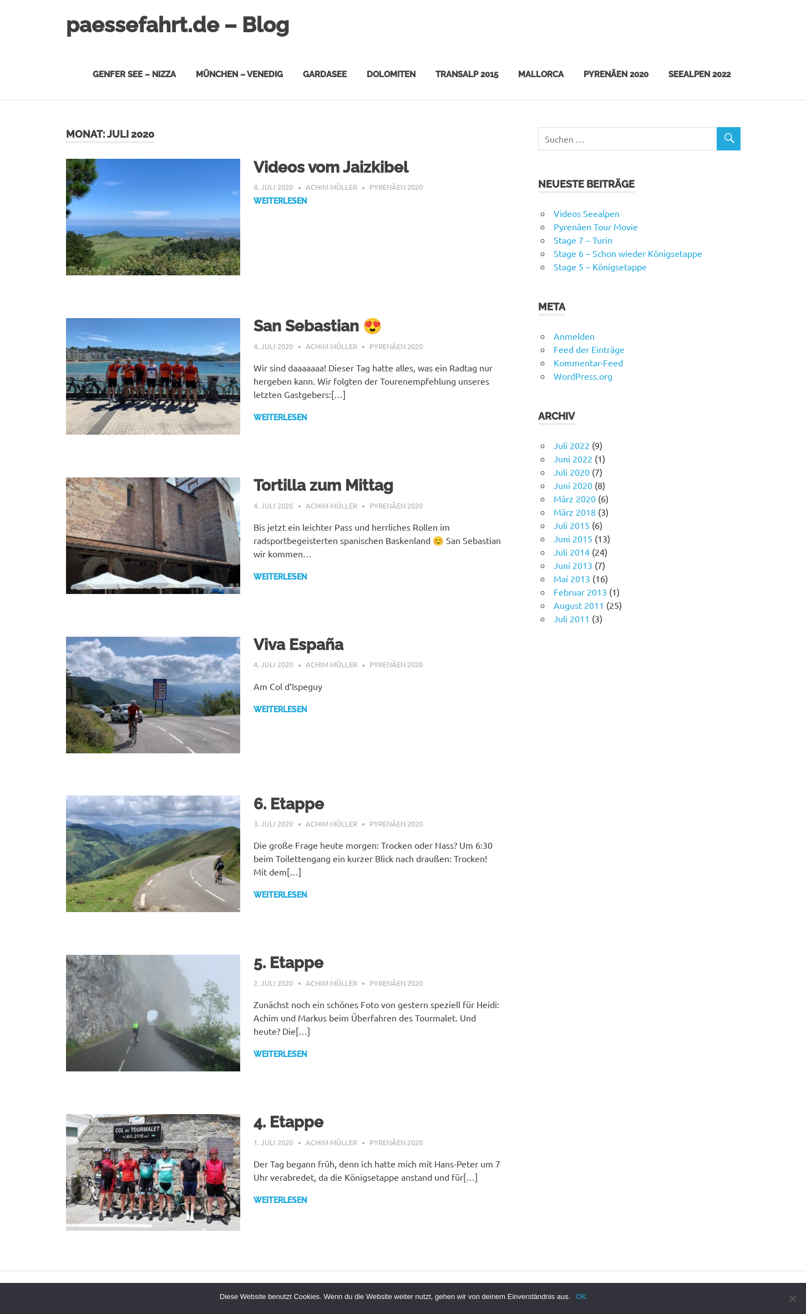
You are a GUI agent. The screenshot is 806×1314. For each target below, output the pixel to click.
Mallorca (541, 74)
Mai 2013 (572, 578)
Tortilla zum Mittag (323, 485)
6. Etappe (289, 804)
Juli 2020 (572, 471)
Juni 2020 (573, 485)
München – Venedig (239, 74)
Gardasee (325, 74)
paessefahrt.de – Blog (177, 24)
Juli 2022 (572, 445)
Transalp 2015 (466, 74)
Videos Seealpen (587, 213)
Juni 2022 (573, 458)
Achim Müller (331, 187)
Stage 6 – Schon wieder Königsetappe (628, 253)
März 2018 (575, 511)
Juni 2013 (573, 565)
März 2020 (575, 498)
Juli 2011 (572, 618)
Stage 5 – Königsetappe (600, 266)
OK (581, 1296)
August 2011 (579, 605)
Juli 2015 (572, 525)
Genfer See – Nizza (134, 74)
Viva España (298, 645)
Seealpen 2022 (699, 74)
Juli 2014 (572, 551)
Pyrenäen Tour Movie (596, 226)
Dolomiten (391, 74)
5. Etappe (288, 963)
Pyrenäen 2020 (616, 74)
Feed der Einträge (589, 349)
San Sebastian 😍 (318, 326)
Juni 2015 (573, 538)
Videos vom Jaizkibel (331, 167)
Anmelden (574, 335)
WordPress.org (583, 375)
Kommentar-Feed (588, 362)
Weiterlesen (280, 201)
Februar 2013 (580, 591)
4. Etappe (288, 1122)
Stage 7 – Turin (583, 239)
